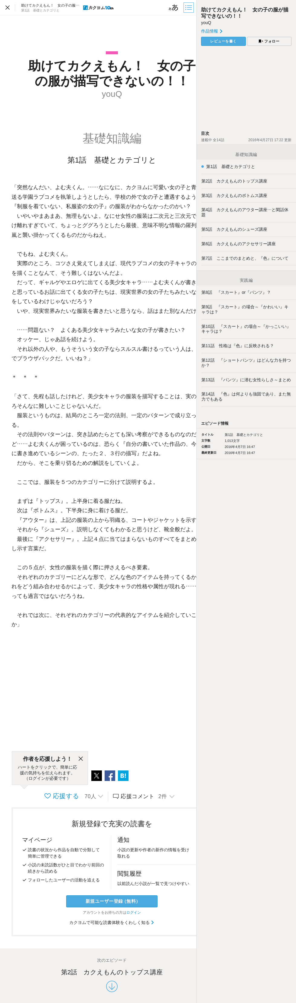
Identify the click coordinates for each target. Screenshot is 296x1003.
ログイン (133, 912)
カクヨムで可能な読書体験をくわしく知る (112, 922)
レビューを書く (223, 41)
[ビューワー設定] (173, 7)
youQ (206, 22)
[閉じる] (81, 759)
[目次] (189, 7)
